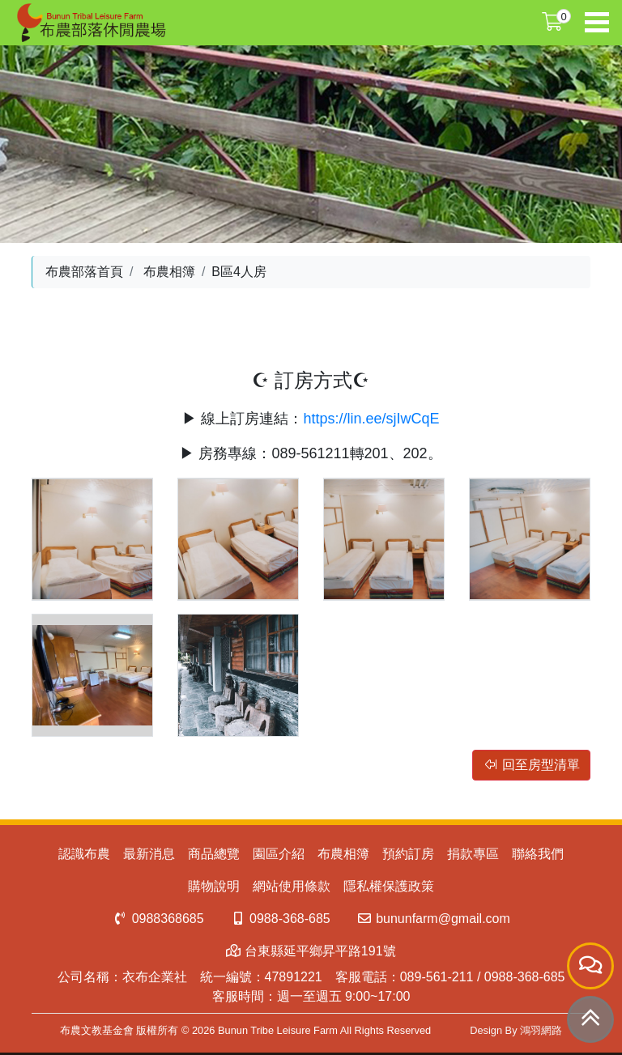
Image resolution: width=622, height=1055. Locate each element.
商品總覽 (214, 854)
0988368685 (157, 918)
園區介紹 (279, 854)
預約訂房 (408, 854)
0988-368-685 (280, 918)
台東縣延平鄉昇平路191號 (310, 951)
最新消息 (149, 854)
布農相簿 (169, 272)
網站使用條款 (291, 886)
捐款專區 (473, 854)
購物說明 (214, 886)
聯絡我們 (538, 854)
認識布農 (84, 854)
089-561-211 (437, 977)
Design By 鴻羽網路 (516, 1030)
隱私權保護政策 (388, 886)
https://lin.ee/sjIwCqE (371, 419)
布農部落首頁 (84, 272)
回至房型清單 (531, 765)
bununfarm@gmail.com (433, 918)
